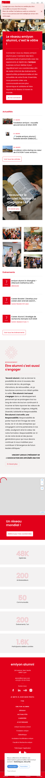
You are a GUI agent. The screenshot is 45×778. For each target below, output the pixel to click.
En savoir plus (13, 209)
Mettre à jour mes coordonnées (20, 534)
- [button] (42, 483)
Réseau (22, 710)
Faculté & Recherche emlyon (22, 742)
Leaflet (42, 512)
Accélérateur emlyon (26, 738)
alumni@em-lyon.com (22, 678)
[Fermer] (41, 11)
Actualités (22, 714)
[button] (42, 488)
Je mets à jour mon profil (22, 697)
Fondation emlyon (22, 731)
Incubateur (15, 738)
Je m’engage (22, 722)
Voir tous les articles (12, 159)
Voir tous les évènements (14, 332)
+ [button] (42, 480)
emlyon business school (22, 727)
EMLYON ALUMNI (22, 707)
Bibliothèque (22, 735)
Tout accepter (12, 766)
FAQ (22, 701)
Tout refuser (11, 771)
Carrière (23, 718)
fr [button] (33, 3)
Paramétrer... (24, 766)
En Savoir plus (12, 464)
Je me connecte (14, 97)
